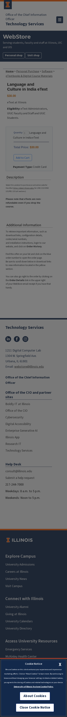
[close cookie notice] (60, 664)
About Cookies (35, 696)
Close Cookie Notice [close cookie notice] (35, 707)
